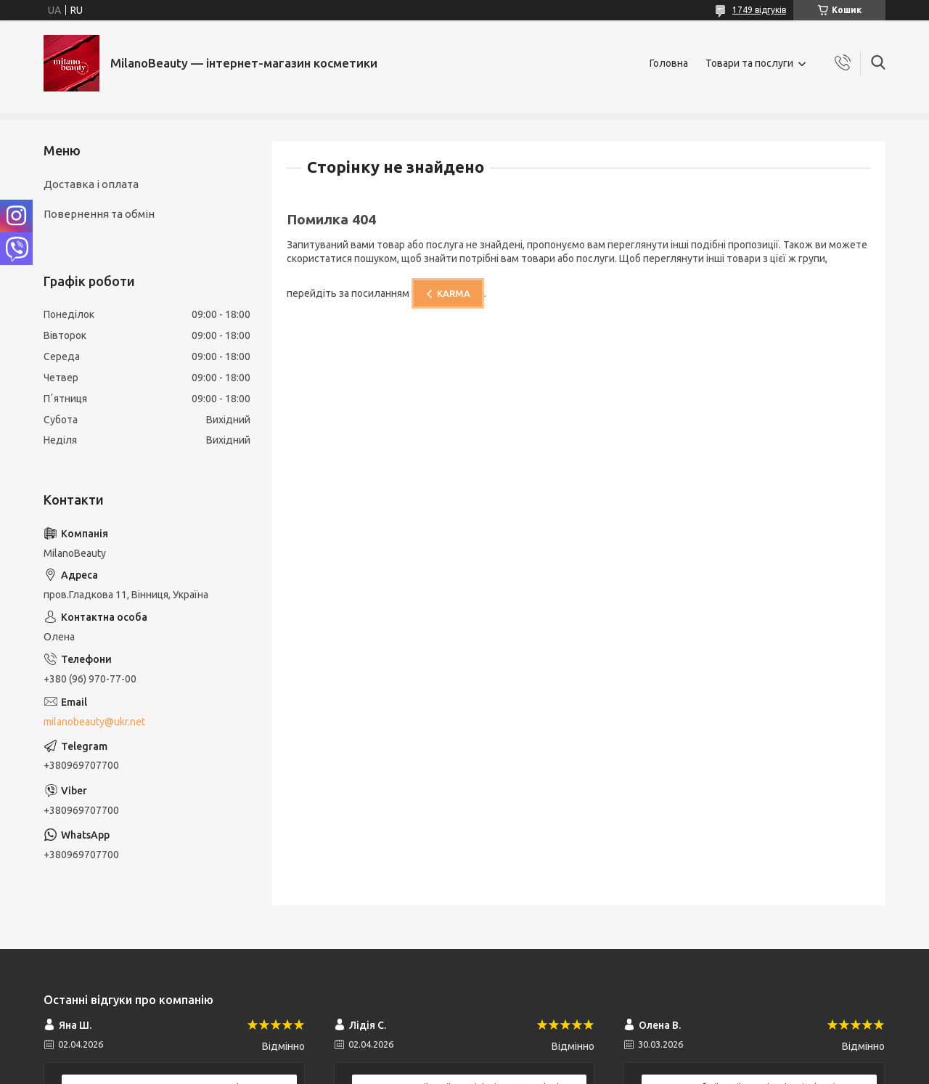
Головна (669, 63)
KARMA (453, 293)
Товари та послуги (749, 63)
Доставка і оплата (91, 184)
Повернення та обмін (99, 214)
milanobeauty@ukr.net (94, 722)
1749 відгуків (759, 10)
